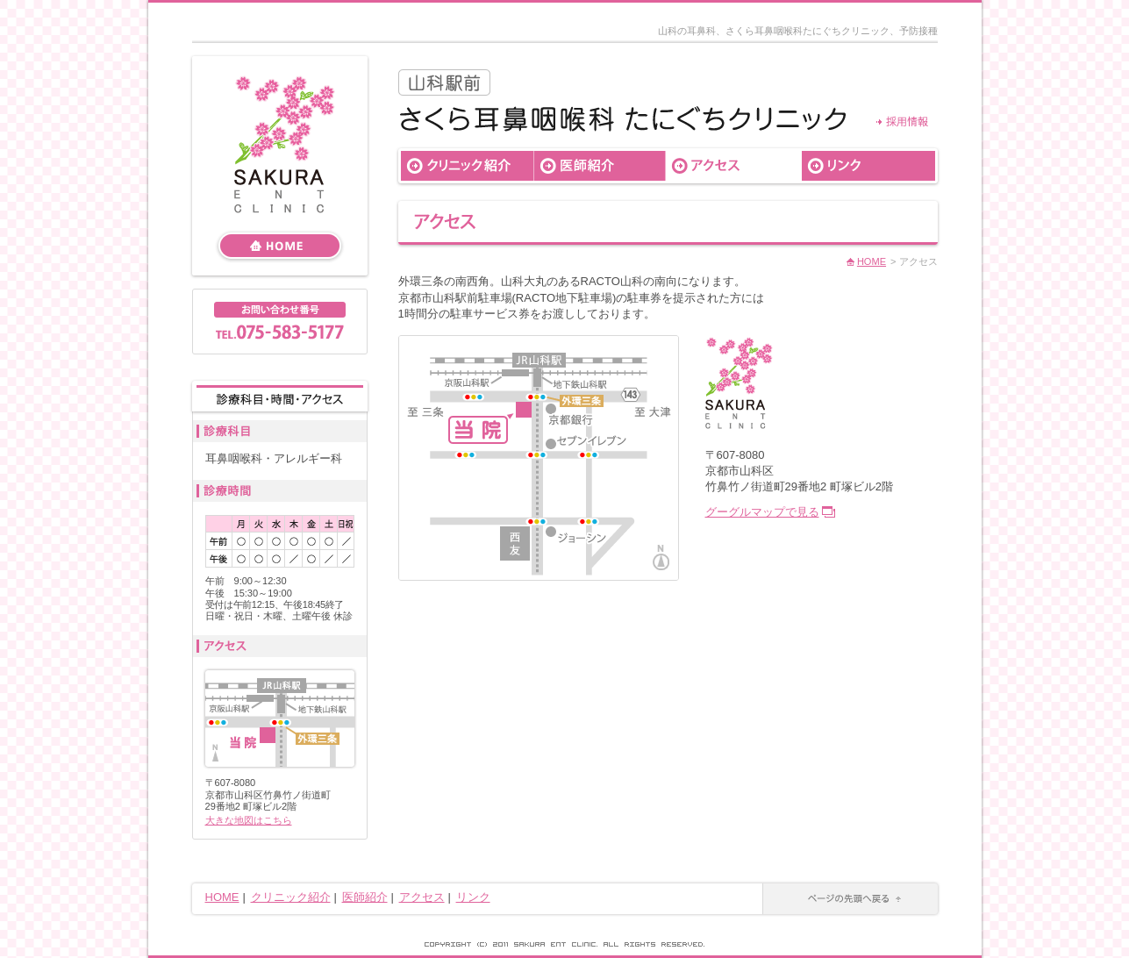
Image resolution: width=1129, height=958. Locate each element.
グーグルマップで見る (762, 511)
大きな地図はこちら (248, 820)
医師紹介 (365, 897)
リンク (473, 897)
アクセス (422, 897)
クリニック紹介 (291, 897)
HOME (871, 261)
